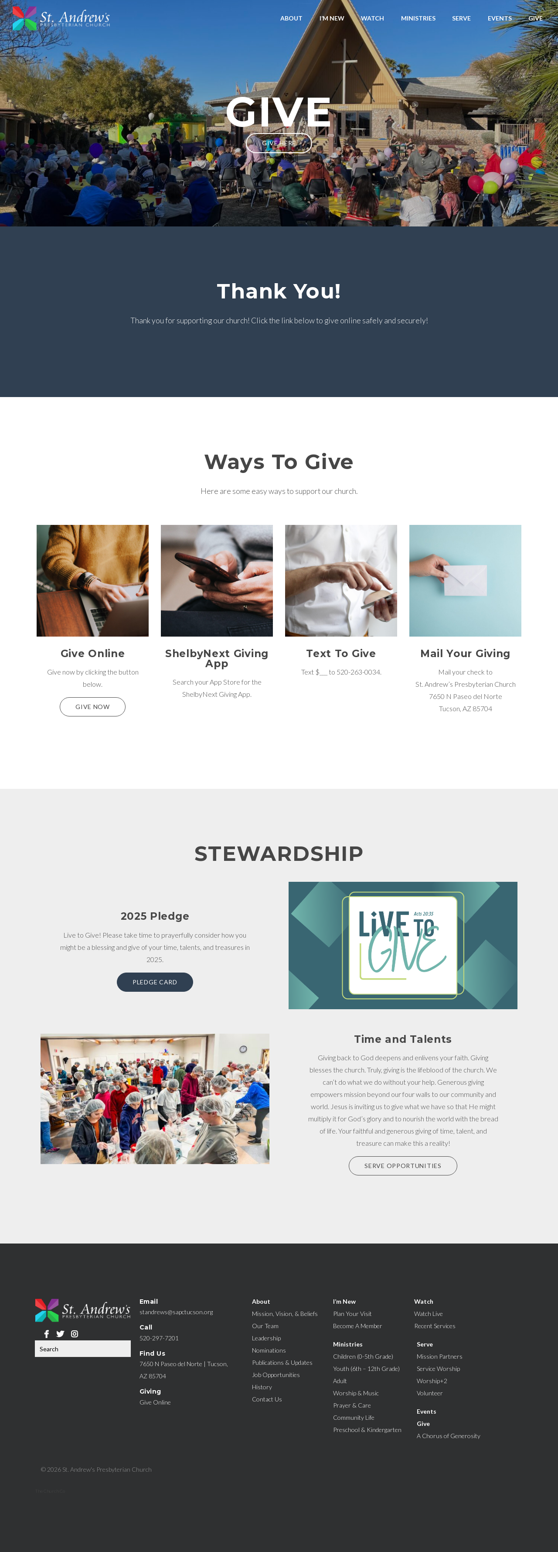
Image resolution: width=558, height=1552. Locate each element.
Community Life (353, 1417)
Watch (372, 18)
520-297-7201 (159, 1338)
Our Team (265, 1325)
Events (500, 18)
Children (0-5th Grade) (363, 1356)
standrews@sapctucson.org (176, 1312)
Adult (340, 1380)
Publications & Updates (282, 1362)
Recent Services (435, 1325)
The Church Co (50, 1491)
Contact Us (267, 1399)
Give (535, 18)
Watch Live (428, 1313)
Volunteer (430, 1393)
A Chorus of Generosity (448, 1435)
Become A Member (357, 1325)
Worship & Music (356, 1393)
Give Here (279, 143)
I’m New (332, 18)
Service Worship (438, 1368)
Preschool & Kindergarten (367, 1429)
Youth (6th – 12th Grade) (366, 1368)
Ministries (418, 18)
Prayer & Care (352, 1405)
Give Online (155, 1402)
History (262, 1387)
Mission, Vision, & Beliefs (285, 1313)
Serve (461, 18)
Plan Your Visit (352, 1313)
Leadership (266, 1338)
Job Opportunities (276, 1374)
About (291, 18)
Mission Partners (440, 1356)
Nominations (269, 1350)
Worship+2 (432, 1380)
